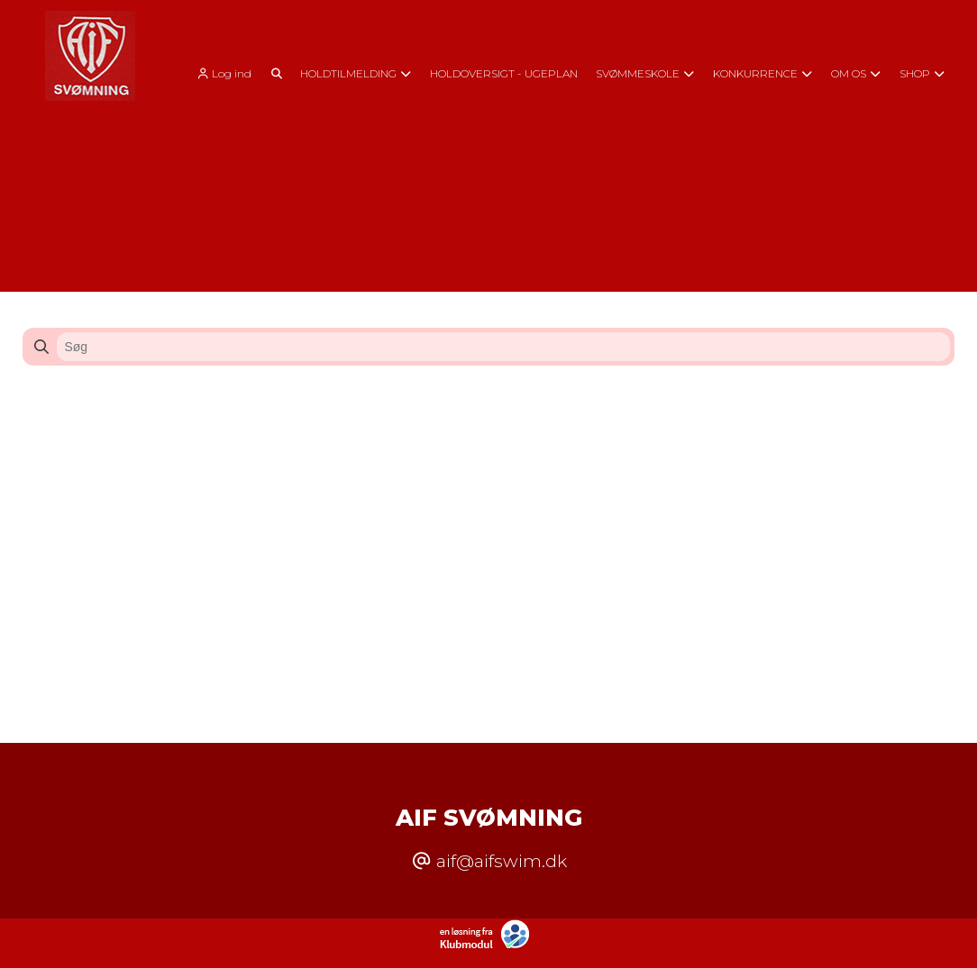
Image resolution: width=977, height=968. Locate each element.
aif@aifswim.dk (501, 861)
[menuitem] (229, 72)
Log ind (222, 74)
